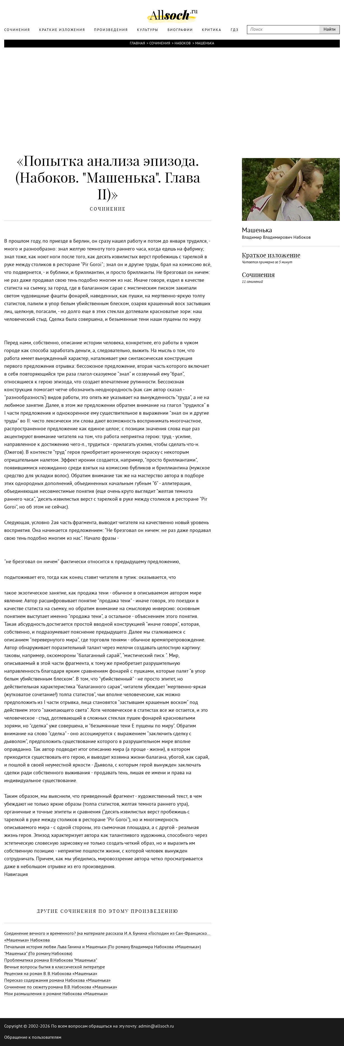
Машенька (204, 43)
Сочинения (159, 43)
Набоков (183, 43)
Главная (137, 43)
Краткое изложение (271, 255)
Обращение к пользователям (32, 1037)
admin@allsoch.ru (156, 1026)
